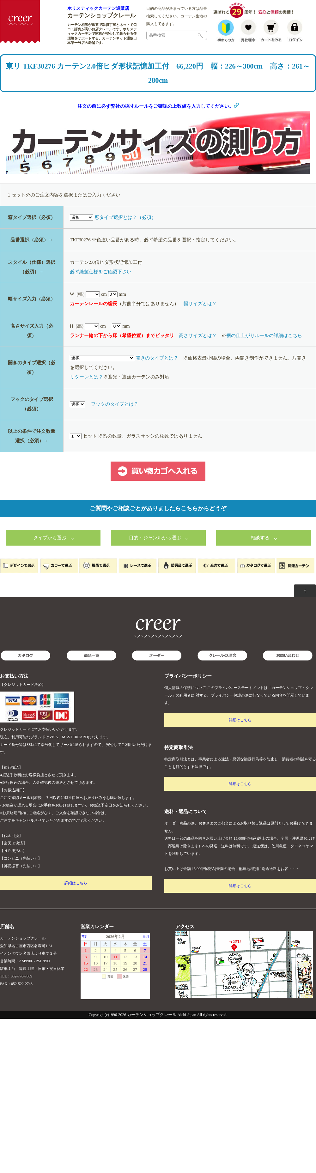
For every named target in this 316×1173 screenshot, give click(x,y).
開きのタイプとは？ (157, 376)
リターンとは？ (86, 395)
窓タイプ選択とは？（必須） (125, 236)
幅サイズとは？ (200, 322)
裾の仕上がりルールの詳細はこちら (264, 354)
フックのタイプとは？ (114, 423)
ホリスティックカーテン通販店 (98, 8)
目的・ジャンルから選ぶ (155, 556)
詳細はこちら (75, 902)
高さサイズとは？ (198, 354)
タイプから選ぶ (49, 556)
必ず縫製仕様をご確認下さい (100, 290)
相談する (260, 556)
